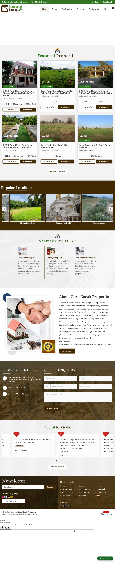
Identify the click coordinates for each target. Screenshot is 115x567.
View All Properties (57, 171)
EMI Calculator (85, 501)
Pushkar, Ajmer (99, 223)
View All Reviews (57, 475)
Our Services (67, 9)
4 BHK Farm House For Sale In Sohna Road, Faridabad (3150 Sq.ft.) (95, 92)
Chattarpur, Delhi (71, 223)
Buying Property (54, 258)
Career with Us (67, 498)
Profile (54, 9)
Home (44, 9)
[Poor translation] (7, 536)
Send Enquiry (28, 109)
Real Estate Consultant (85, 258)
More (107, 9)
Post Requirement (103, 498)
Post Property (94, 9)
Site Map (82, 504)
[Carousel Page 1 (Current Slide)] (56, 469)
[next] (111, 209)
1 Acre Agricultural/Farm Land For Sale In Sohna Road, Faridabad (57, 92)
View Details (11, 109)
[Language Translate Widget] (13, 510)
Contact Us (66, 504)
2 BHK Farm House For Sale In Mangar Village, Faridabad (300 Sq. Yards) (19, 93)
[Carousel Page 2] (59, 469)
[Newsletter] (23, 495)
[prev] (4, 209)
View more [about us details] (66, 351)
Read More (9, 454)
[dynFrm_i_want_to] (95, 386)
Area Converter (68, 501)
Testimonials (102, 501)
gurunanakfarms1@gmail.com (21, 394)
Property (81, 9)
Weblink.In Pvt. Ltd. (30, 523)
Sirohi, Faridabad (43, 223)
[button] (39, 2)
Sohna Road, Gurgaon (15, 223)
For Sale (9, 86)
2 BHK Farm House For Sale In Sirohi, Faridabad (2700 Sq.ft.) (17, 146)
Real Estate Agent (26, 258)
